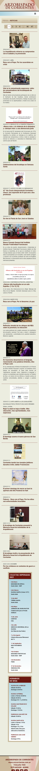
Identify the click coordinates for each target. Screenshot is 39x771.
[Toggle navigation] (35, 13)
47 (32, 27)
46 (27, 27)
